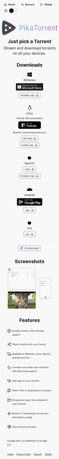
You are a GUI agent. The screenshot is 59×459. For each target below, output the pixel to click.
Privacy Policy (23, 454)
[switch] (14, 10)
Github (48, 454)
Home (10, 454)
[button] (9, 4)
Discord (38, 454)
